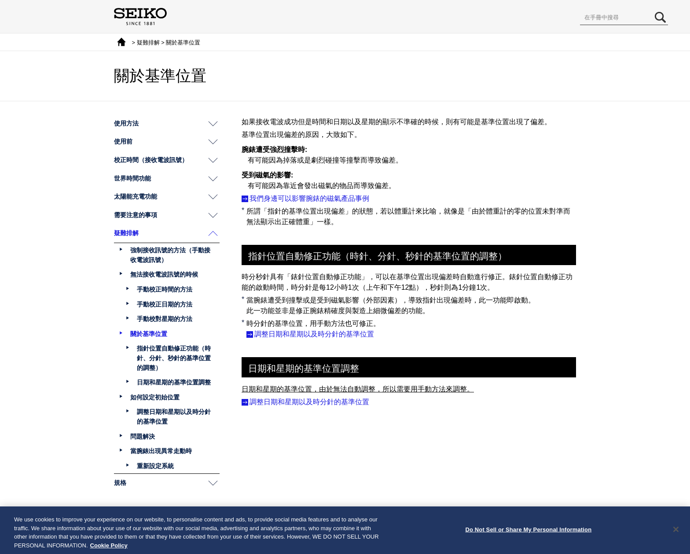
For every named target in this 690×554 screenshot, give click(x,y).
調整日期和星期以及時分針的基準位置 (314, 334)
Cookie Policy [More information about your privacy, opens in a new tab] (109, 548)
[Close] (676, 532)
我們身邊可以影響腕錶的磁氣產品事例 (309, 198)
